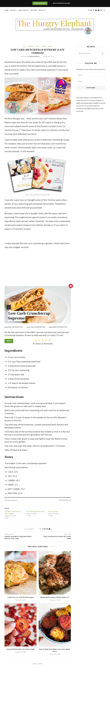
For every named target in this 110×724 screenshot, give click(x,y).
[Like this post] (40, 529)
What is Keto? (24, 10)
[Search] (104, 10)
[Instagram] (93, 10)
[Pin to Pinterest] (47, 529)
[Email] (98, 10)
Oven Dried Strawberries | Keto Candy (20, 649)
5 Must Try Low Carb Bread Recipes (20, 597)
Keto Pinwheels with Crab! (35, 511)
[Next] (51, 3)
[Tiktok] (101, 10)
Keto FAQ (34, 10)
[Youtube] (96, 10)
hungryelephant (34, 56)
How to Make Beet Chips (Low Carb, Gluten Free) (54, 650)
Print (9, 341)
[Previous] (49, 3)
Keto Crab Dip (53, 511)
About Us (42, 10)
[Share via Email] (49, 529)
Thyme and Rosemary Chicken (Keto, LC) (54, 597)
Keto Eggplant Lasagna (61, 3)
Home (6, 10)
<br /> (24, 268)
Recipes (13, 10)
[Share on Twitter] (45, 529)
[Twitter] (91, 10)
